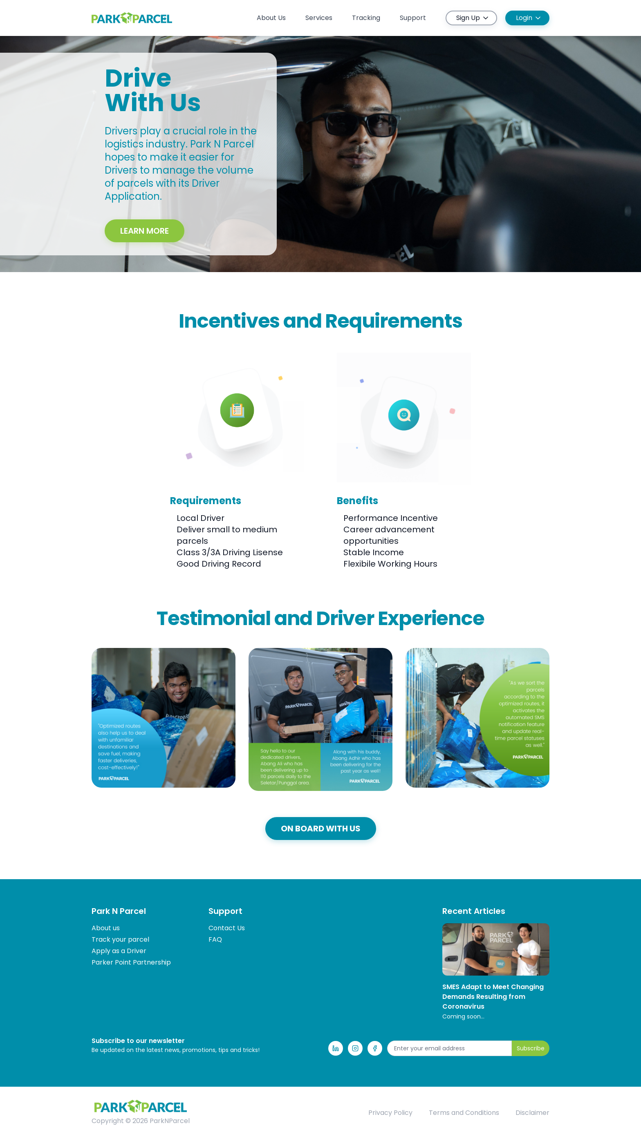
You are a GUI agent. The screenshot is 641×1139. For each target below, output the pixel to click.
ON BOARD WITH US (321, 828)
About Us (271, 17)
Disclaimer (532, 1112)
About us (106, 928)
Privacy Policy (390, 1112)
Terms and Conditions (464, 1112)
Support (413, 17)
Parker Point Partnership (131, 962)
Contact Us (226, 928)
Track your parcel (120, 939)
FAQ (215, 939)
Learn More (144, 231)
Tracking (366, 17)
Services (318, 17)
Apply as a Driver (119, 951)
